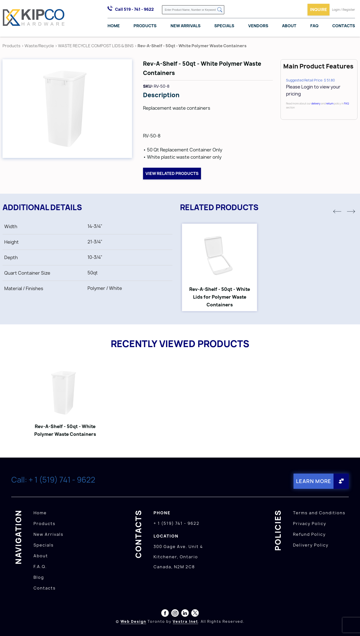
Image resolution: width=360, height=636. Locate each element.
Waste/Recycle (39, 45)
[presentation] (350, 625)
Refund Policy (309, 534)
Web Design (133, 621)
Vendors (258, 25)
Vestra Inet (185, 621)
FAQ (314, 25)
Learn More (313, 481)
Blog (39, 577)
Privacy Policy (309, 523)
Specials (224, 25)
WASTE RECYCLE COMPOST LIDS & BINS (96, 45)
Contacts (343, 25)
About (289, 25)
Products (145, 25)
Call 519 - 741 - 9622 (134, 9)
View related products (172, 173)
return (330, 103)
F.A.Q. (40, 566)
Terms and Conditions (319, 513)
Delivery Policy (310, 545)
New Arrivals (185, 25)
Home (114, 25)
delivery (315, 103)
